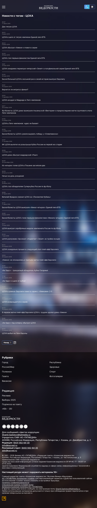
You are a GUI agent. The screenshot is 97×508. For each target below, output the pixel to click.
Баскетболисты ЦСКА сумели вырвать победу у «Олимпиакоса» (30, 134)
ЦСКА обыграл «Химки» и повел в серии (19, 47)
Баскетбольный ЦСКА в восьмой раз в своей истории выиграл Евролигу (33, 79)
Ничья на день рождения (13, 176)
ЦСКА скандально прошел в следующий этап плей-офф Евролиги (30, 249)
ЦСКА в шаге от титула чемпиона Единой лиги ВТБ (23, 37)
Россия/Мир (8, 367)
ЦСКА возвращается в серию (15, 302)
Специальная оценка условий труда (17, 485)
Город (5, 362)
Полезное (7, 371)
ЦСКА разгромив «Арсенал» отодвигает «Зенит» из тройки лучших (31, 239)
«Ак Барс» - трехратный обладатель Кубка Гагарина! (25, 270)
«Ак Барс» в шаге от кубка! (14, 281)
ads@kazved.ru (9, 450)
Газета (5, 376)
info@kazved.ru (9, 445)
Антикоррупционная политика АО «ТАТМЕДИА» (22, 487)
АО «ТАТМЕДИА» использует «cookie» (18, 478)
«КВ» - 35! (7, 408)
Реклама (6, 395)
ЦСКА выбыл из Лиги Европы (14, 333)
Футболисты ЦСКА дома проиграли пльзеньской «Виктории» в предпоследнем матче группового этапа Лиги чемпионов (47, 112)
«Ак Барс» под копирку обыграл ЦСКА (19, 323)
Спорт (53, 371)
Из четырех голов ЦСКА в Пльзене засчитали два (23, 165)
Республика (55, 362)
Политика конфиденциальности (15, 482)
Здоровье (54, 367)
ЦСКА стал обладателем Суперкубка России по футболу (26, 186)
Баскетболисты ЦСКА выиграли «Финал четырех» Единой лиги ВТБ (31, 207)
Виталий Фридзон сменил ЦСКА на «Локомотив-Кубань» (26, 197)
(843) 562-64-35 (29, 448)
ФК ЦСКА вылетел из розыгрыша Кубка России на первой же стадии (32, 144)
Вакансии (6, 381)
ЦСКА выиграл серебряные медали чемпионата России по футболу (31, 228)
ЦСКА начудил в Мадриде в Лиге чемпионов (21, 100)
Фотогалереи (56, 376)
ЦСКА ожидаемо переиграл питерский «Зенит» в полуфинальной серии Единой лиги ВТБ (40, 68)
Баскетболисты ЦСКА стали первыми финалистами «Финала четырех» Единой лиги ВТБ (40, 218)
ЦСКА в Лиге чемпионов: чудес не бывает (20, 123)
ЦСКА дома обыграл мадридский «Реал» (20, 155)
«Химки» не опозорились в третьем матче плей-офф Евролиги (29, 260)
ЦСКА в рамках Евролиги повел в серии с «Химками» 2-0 (27, 291)
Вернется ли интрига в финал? (15, 89)
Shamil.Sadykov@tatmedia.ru (16, 434)
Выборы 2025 (9, 400)
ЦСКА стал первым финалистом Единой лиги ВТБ (23, 58)
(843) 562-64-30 (21, 442)
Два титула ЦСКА (9, 27)
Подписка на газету (12, 404)
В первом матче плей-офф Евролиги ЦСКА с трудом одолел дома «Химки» (34, 312)
